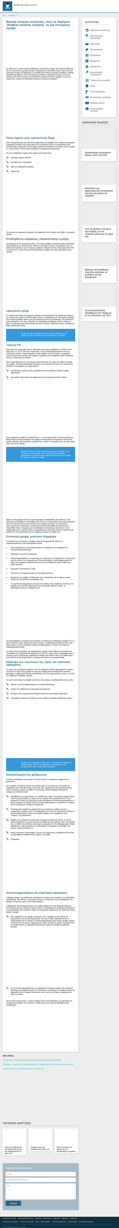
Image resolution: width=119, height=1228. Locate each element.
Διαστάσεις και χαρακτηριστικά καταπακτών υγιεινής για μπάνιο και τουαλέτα (99, 192)
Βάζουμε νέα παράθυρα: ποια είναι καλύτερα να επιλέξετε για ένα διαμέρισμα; (97, 273)
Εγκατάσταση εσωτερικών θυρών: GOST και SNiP (98, 154)
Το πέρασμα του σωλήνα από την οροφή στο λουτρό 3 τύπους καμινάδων (32, 1060)
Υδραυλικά (95, 44)
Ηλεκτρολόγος (96, 49)
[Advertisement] (40, 49)
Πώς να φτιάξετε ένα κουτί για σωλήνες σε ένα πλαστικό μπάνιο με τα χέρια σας (99, 232)
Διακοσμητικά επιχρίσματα (96, 73)
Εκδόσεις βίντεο (97, 103)
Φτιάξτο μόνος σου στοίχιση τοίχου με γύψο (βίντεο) (23, 1068)
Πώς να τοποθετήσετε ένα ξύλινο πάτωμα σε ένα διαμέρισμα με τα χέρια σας (13, 1150)
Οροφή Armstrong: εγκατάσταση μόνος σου (40, 1148)
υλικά (92, 86)
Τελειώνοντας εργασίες (100, 80)
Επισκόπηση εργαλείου (100, 97)
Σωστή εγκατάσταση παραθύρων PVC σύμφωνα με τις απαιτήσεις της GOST (98, 313)
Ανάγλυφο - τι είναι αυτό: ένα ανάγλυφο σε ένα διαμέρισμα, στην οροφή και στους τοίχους (38, 1064)
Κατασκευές (95, 66)
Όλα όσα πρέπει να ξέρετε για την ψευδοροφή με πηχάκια (66, 1149)
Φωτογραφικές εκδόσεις (96, 109)
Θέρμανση (95, 61)
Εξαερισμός (95, 55)
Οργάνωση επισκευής (100, 30)
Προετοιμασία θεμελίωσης (96, 37)
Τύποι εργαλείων (97, 91)
